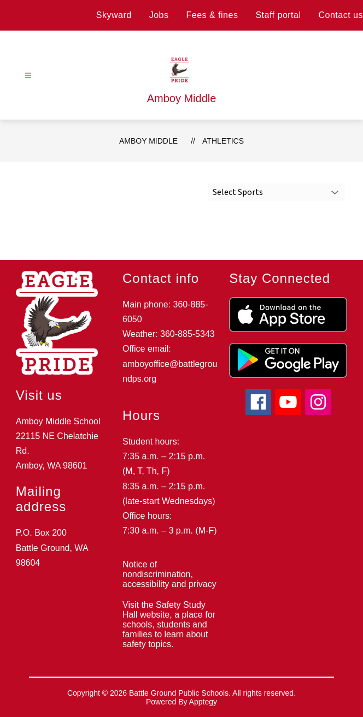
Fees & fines (212, 15)
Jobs (159, 15)
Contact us (341, 15)
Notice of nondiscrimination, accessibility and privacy (169, 574)
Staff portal (278, 15)
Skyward (114, 15)
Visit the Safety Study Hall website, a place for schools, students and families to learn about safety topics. (168, 624)
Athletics (223, 141)
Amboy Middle (148, 141)
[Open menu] (28, 75)
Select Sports (238, 192)
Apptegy (203, 701)
